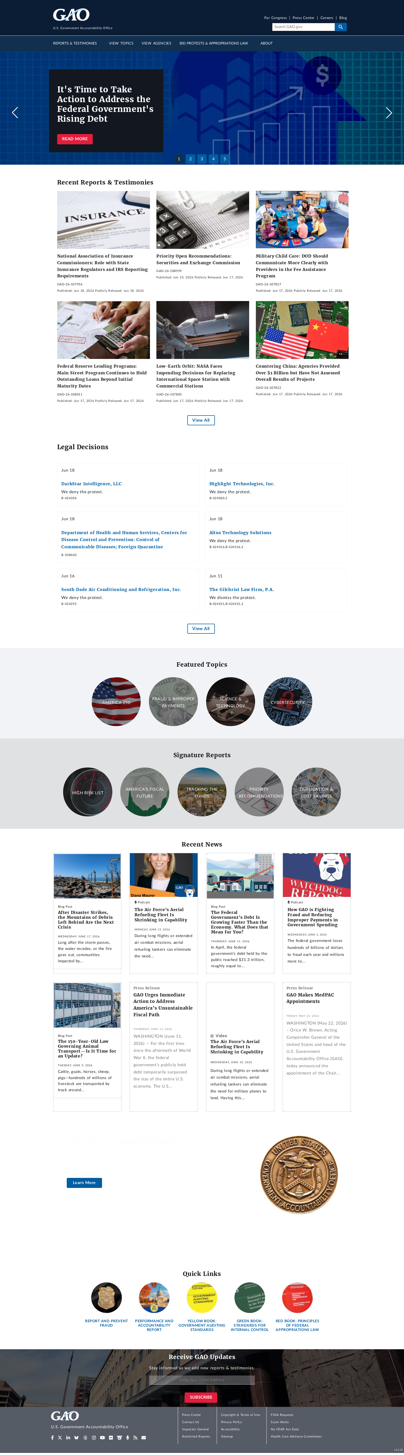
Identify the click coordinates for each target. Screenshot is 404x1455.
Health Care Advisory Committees (296, 1436)
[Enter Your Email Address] (202, 1380)
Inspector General (195, 1429)
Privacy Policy (231, 1422)
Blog (343, 18)
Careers (327, 18)
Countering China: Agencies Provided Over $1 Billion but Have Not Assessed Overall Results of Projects (298, 373)
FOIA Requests (282, 1414)
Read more (75, 139)
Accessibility (230, 1429)
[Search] (303, 27)
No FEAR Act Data (285, 1429)
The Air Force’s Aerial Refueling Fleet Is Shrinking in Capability (160, 914)
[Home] (100, 1421)
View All (200, 420)
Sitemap (227, 1436)
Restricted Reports (196, 1436)
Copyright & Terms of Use (240, 1414)
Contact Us (190, 1422)
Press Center (304, 18)
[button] (389, 112)
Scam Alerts (280, 1422)
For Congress (275, 18)
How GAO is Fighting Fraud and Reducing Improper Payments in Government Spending (313, 917)
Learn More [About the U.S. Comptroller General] (84, 1183)
